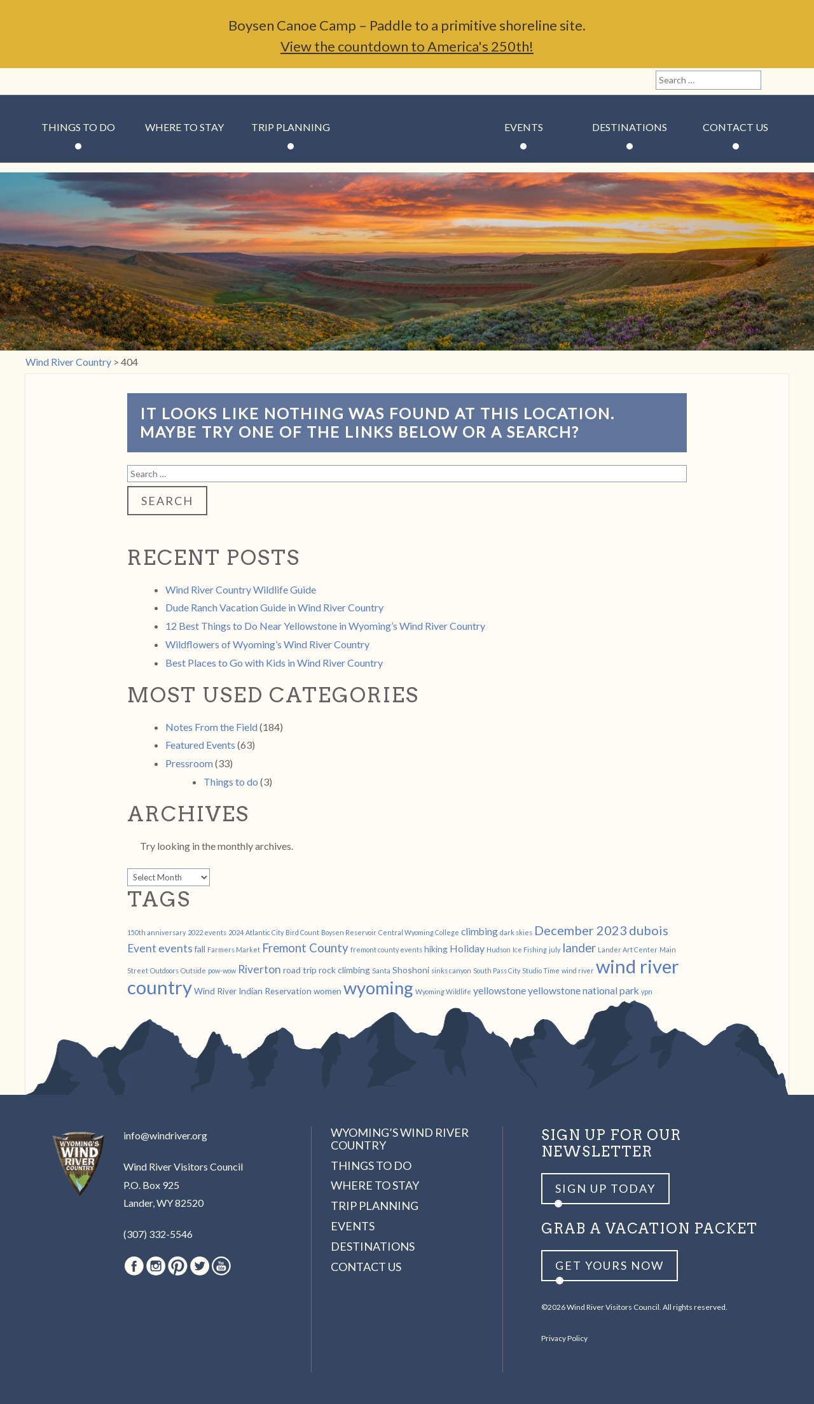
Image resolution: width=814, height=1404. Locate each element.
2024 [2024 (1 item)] (236, 932)
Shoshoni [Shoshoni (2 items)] (410, 969)
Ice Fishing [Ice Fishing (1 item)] (530, 949)
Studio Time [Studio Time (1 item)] (541, 970)
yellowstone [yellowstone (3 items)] (499, 990)
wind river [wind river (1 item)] (578, 970)
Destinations (629, 127)
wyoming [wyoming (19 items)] (378, 987)
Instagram (61, 81)
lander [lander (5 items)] (579, 948)
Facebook (39, 81)
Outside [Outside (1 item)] (193, 970)
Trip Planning (290, 127)
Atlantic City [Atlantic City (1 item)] (264, 932)
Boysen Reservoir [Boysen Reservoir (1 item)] (348, 932)
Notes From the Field (211, 727)
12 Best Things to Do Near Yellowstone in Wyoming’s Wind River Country (325, 626)
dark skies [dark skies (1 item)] (516, 932)
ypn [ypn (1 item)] (646, 991)
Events (523, 127)
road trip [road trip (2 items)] (300, 969)
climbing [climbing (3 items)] (479, 931)
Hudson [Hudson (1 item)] (498, 949)
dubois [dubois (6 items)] (648, 930)
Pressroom (189, 763)
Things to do (231, 781)
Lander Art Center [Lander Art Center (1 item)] (628, 949)
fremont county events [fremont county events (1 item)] (386, 949)
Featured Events (200, 745)
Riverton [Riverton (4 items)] (259, 969)
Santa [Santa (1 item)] (381, 970)
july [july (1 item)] (554, 949)
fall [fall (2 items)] (200, 948)
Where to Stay (184, 127)
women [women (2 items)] (327, 990)
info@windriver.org (165, 1135)
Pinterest (83, 81)
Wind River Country (407, 165)
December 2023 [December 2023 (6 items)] (580, 930)
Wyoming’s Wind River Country (400, 1138)
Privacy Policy (564, 1338)
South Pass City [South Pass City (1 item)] (496, 970)
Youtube (126, 81)
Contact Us (735, 127)
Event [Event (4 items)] (141, 948)
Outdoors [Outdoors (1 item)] (164, 970)
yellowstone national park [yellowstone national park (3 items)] (583, 990)
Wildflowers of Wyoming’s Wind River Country (267, 644)
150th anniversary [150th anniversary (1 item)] (156, 932)
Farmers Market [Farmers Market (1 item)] (233, 949)
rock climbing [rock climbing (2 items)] (344, 969)
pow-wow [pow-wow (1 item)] (222, 970)
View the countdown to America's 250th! (407, 46)
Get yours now (609, 1265)
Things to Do (78, 127)
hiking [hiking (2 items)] (436, 948)
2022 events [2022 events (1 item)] (207, 932)
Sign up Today (605, 1188)
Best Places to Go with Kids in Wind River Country (274, 663)
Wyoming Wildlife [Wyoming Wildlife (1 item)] (443, 991)
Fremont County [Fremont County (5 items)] (305, 948)
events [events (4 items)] (175, 948)
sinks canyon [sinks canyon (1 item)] (451, 970)
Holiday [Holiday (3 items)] (467, 948)
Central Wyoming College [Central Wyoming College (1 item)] (418, 932)
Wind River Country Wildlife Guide (240, 589)
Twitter (104, 81)
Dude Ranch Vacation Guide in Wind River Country (274, 607)
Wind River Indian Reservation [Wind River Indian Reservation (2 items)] (253, 990)
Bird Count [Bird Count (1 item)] (302, 932)
